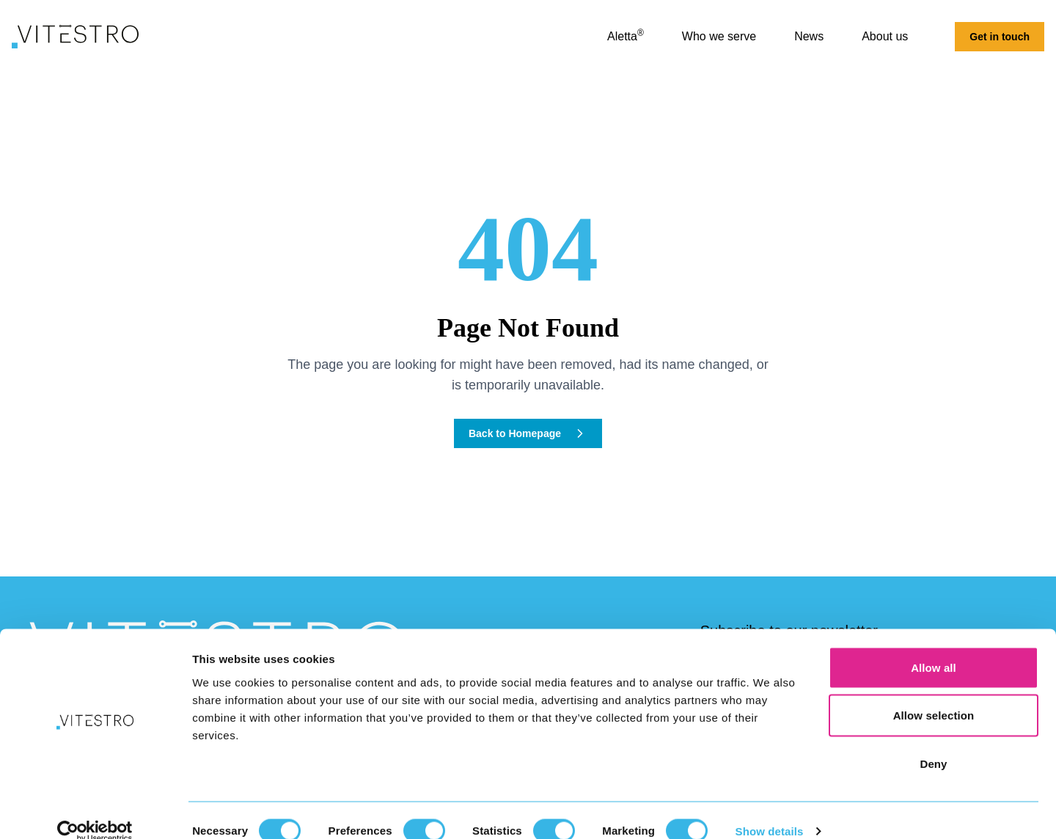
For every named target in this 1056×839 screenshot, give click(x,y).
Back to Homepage (528, 433)
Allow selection (934, 695)
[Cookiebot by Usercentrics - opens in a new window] (95, 810)
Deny (933, 742)
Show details (770, 810)
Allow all (933, 646)
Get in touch (999, 37)
